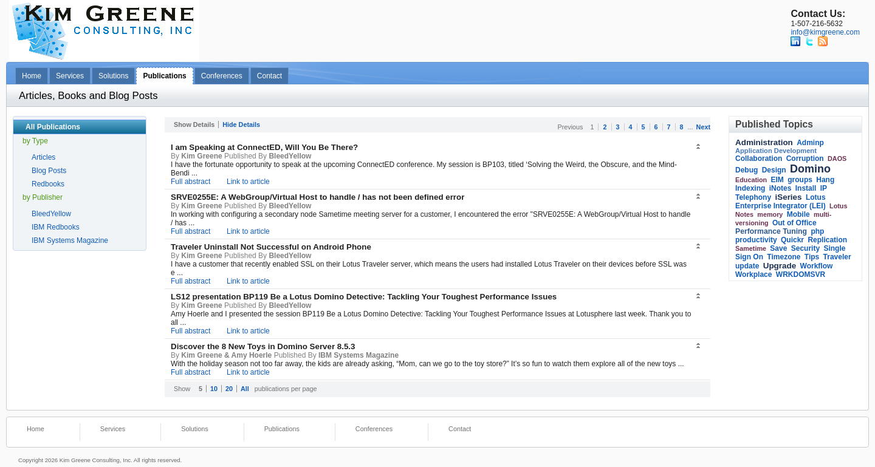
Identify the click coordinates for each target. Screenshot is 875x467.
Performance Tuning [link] (771, 231)
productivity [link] (756, 240)
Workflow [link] (816, 266)
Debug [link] (746, 170)
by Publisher (42, 197)
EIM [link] (777, 180)
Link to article (248, 181)
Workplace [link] (753, 274)
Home (31, 76)
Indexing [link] (750, 188)
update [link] (747, 266)
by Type (35, 141)
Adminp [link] (810, 142)
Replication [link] (827, 240)
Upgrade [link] (780, 265)
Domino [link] (810, 169)
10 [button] (214, 388)
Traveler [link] (837, 257)
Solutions (113, 76)
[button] (699, 147)
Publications (164, 76)
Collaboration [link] (758, 158)
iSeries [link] (788, 197)
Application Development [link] (776, 150)
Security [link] (805, 248)
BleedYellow (51, 214)
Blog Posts (49, 170)
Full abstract (190, 181)
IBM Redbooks (56, 227)
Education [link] (751, 179)
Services (70, 76)
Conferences (221, 76)
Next (703, 127)
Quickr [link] (792, 240)
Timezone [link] (783, 257)
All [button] (245, 388)
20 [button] (229, 388)
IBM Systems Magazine (70, 240)
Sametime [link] (750, 248)
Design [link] (774, 170)
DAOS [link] (837, 158)
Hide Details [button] (241, 124)
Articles (43, 157)
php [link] (817, 231)
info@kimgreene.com (825, 32)
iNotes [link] (780, 188)
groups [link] (799, 180)
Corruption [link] (805, 158)
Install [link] (806, 188)
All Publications (53, 127)
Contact (269, 76)
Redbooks (48, 184)
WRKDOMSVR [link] (800, 274)
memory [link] (770, 214)
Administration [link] (764, 142)
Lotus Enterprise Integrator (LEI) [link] (780, 201)
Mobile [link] (798, 214)
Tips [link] (812, 257)
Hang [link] (825, 180)
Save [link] (778, 248)
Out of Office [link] (794, 223)
